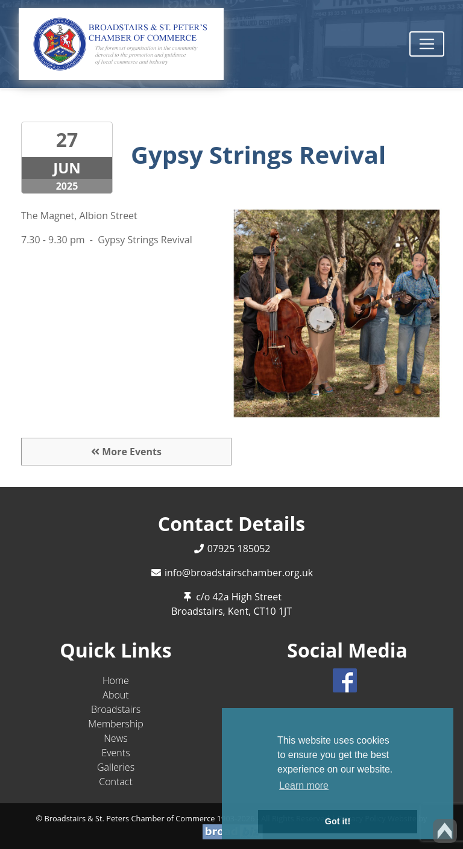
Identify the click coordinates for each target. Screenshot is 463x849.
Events (115, 752)
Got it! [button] (337, 821)
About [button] (115, 694)
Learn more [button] (304, 785)
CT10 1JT (272, 611)
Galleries (115, 767)
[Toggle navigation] (426, 44)
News (115, 738)
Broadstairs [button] (115, 709)
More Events (126, 451)
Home (115, 680)
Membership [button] (115, 723)
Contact (116, 781)
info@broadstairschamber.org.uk (239, 572)
